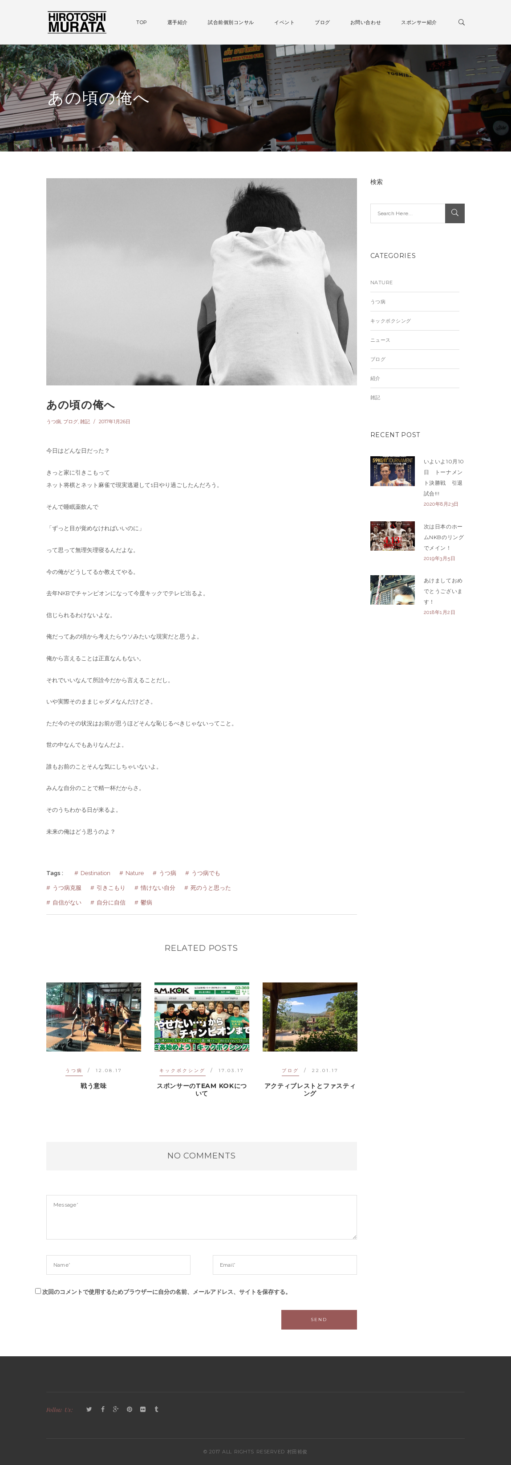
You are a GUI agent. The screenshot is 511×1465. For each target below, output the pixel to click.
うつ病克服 (67, 888)
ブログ (70, 421)
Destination (95, 873)
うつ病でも (205, 873)
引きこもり (111, 888)
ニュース (380, 340)
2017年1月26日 (114, 421)
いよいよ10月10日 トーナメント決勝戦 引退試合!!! (444, 477)
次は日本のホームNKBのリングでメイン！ (444, 537)
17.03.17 (231, 1070)
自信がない (67, 902)
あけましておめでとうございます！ (443, 591)
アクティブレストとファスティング (310, 1089)
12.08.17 (109, 1070)
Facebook (102, 1409)
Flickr (143, 1409)
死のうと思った (211, 888)
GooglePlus (116, 1409)
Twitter (89, 1409)
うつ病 (53, 421)
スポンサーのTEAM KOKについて (202, 1089)
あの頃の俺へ (80, 404)
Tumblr (156, 1409)
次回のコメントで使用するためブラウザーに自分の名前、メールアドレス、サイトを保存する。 (166, 1292)
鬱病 (146, 902)
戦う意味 (94, 1086)
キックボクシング (182, 1070)
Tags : (54, 873)
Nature (135, 873)
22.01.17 (325, 1070)
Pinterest (129, 1409)
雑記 (85, 421)
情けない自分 (158, 888)
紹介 (375, 378)
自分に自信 (111, 902)
